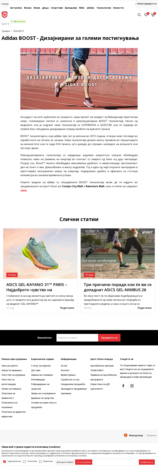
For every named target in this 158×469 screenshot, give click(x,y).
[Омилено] (146, 14)
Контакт (65, 370)
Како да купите (10, 365)
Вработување (68, 374)
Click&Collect (97, 370)
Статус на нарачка (41, 365)
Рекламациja (38, 379)
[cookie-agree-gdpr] (83, 462)
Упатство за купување (13, 374)
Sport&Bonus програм (102, 365)
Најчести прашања (12, 370)
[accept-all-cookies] (147, 462)
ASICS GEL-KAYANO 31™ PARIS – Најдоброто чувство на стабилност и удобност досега (36, 290)
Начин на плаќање (11, 388)
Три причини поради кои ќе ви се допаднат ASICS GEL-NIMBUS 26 (118, 287)
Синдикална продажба (73, 384)
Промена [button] (151, 435)
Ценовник (66, 393)
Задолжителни (14, 461)
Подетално (67, 308)
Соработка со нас (70, 379)
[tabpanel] (40, 270)
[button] (140, 14)
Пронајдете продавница (74, 388)
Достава (35, 370)
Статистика (32, 461)
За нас (64, 365)
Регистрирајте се (146, 3)
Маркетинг (48, 461)
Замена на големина (42, 374)
